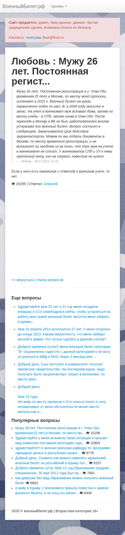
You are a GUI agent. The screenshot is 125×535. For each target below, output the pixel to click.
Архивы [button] (59, 6)
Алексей (51, 184)
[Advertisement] (63, 232)
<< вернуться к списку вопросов (37, 280)
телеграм (33, 38)
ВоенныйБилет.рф (23, 6)
